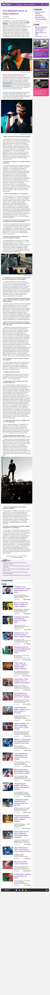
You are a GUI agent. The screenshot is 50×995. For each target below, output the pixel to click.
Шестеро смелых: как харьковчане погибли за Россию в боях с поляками (22, 727)
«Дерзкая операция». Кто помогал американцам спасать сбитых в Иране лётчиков (21, 774)
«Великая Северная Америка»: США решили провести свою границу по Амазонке (21, 850)
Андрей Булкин (27, 798)
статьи (4, 584)
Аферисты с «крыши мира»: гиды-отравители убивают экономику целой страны (22, 789)
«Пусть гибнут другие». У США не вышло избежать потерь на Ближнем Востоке (22, 929)
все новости (37, 21)
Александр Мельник (26, 675)
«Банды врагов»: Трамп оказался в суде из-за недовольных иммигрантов (22, 713)
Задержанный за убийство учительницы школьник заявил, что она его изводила (41, 15)
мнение (37, 24)
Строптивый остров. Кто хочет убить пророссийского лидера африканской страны (22, 665)
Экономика (36, 50)
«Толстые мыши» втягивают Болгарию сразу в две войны (22, 972)
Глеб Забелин (28, 752)
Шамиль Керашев (27, 599)
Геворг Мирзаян (27, 860)
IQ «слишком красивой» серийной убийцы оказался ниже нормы (16, 575)
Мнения (31, 4)
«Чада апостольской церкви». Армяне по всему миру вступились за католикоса (22, 742)
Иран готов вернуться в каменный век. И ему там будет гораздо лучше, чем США (41, 30)
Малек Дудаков (27, 844)
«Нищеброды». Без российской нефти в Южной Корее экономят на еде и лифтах (22, 589)
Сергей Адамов (27, 659)
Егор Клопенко (6, 16)
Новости (19, 4)
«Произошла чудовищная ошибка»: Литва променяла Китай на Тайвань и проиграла (22, 898)
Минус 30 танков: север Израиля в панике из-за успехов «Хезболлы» (21, 604)
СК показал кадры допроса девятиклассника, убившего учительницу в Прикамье (41, 73)
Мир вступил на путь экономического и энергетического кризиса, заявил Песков (40, 53)
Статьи (26, 4)
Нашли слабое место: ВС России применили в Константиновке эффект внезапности (21, 914)
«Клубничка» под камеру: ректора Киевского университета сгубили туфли (21, 619)
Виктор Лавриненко (26, 691)
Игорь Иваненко (27, 981)
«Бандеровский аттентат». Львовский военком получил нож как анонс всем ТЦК (21, 866)
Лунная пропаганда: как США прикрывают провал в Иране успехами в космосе (22, 835)
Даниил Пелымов (27, 814)
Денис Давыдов (27, 629)
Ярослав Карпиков (27, 736)
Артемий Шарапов (27, 967)
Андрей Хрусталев (27, 876)
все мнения (45, 36)
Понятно (44, 986)
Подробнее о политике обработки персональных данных (26, 986)
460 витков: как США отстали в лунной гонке (21, 959)
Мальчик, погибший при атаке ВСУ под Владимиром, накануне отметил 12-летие (40, 92)
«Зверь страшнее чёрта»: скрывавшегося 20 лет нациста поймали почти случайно (21, 804)
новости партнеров (7, 580)
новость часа (38, 9)
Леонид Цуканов (27, 613)
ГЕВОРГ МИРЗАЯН (38, 36)
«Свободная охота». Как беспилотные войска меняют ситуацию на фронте (22, 650)
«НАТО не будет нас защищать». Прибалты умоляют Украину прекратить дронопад (20, 681)
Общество (36, 70)
